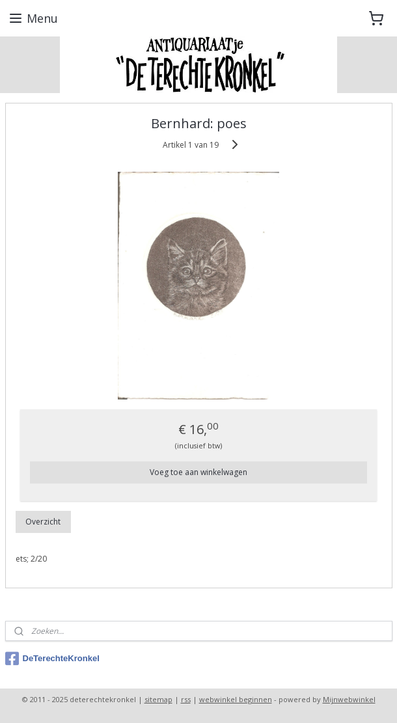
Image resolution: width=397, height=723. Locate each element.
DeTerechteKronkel (52, 658)
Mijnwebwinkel (349, 699)
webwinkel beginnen (235, 699)
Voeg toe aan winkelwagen (198, 472)
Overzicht (43, 521)
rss (186, 699)
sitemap (158, 699)
